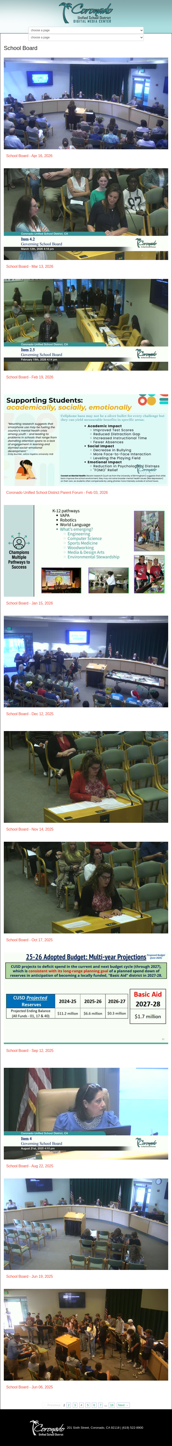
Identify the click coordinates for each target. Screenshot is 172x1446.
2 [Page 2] (68, 1405)
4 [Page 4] (81, 1405)
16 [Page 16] (111, 1405)
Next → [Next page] (123, 1405)
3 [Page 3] (75, 1405)
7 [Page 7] (100, 1405)
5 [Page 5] (87, 1405)
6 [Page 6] (94, 1405)
